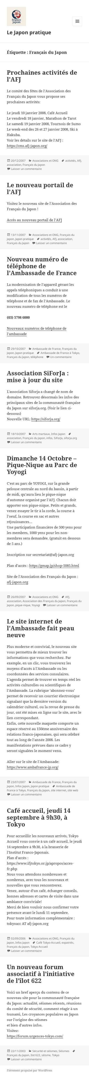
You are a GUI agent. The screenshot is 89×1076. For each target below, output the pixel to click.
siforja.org (70, 438)
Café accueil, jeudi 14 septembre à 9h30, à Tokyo (39, 817)
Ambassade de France (46, 349)
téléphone (37, 357)
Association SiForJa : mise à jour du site (38, 376)
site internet (58, 790)
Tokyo (55, 1055)
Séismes (64, 1051)
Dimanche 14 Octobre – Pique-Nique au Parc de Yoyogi (42, 465)
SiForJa (58, 438)
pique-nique (22, 605)
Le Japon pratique (29, 32)
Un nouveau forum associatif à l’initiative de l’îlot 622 (40, 974)
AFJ (79, 161)
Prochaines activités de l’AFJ (42, 75)
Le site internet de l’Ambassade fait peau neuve (40, 628)
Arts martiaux (41, 434)
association (14, 165)
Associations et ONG (45, 161)
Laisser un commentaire (26, 169)
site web (73, 790)
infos (49, 438)
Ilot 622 (35, 1055)
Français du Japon (34, 165)
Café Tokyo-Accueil (48, 942)
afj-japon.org (17, 582)
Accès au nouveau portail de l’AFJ (34, 220)
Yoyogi (36, 605)
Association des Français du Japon (44, 601)
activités (70, 161)
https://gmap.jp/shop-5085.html (54, 565)
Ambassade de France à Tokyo (60, 353)
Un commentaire (61, 357)
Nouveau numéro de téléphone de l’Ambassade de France (42, 266)
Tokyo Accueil (39, 947)
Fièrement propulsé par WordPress (29, 1070)
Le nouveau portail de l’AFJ (40, 188)
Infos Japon (58, 434)
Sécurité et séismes (44, 1051)
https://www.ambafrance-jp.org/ (32, 767)
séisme (46, 1055)
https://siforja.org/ (45, 419)
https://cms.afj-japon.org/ (27, 145)
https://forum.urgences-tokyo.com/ (35, 1036)
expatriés (67, 942)
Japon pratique (24, 239)
